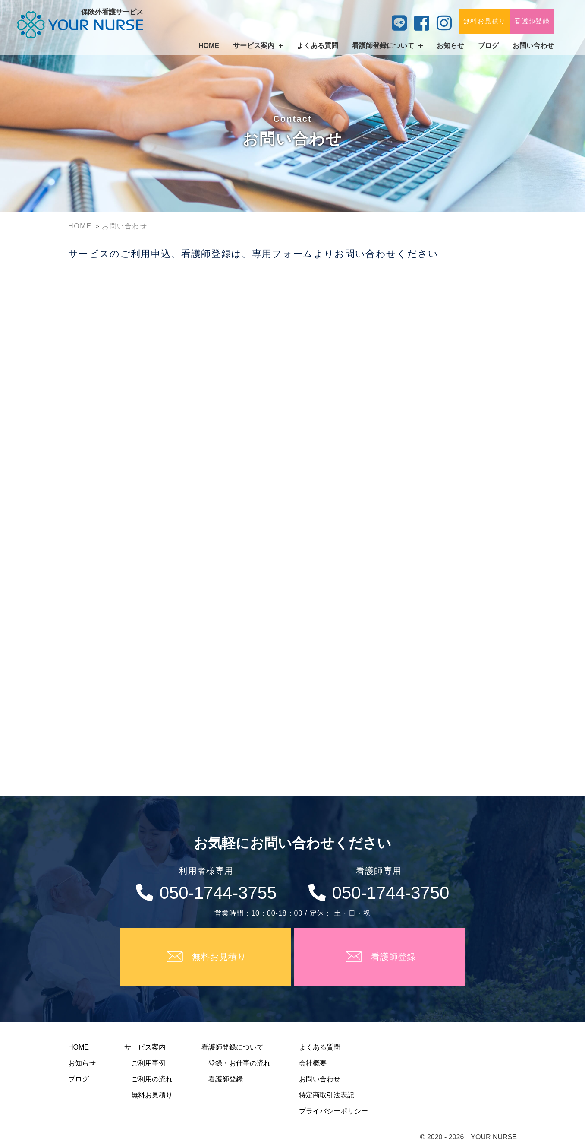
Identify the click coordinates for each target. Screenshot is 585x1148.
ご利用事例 (148, 1063)
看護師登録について (232, 1047)
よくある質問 (317, 45)
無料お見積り (484, 21)
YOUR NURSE (494, 1137)
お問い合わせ (533, 45)
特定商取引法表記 (326, 1095)
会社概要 (313, 1063)
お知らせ (450, 45)
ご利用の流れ (152, 1079)
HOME (208, 45)
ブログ (488, 45)
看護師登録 (532, 21)
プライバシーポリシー (333, 1111)
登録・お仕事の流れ (239, 1063)
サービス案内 (145, 1047)
